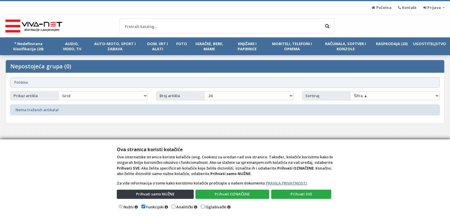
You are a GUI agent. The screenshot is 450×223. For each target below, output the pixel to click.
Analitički (184, 206)
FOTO (181, 43)
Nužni (128, 206)
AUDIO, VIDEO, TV (72, 46)
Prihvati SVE (301, 194)
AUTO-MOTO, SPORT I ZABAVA (115, 46)
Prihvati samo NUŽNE (155, 194)
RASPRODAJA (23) (392, 43)
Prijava (432, 7)
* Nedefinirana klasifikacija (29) (28, 46)
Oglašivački (215, 206)
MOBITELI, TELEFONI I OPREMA (292, 46)
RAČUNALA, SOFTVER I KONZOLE (345, 46)
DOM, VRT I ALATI (157, 46)
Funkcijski (155, 206)
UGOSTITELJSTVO (429, 43)
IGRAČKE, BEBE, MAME (209, 46)
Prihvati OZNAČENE (232, 194)
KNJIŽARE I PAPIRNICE (247, 46)
